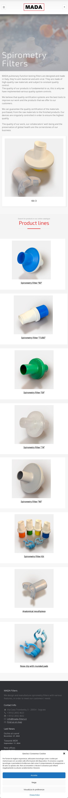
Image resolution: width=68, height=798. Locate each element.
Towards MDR (11, 740)
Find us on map (14, 722)
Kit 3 (34, 200)
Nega (34, 782)
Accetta (34, 775)
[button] (64, 753)
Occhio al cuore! (11, 733)
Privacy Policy (35, 795)
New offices (9, 747)
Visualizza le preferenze (34, 789)
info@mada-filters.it (17, 719)
